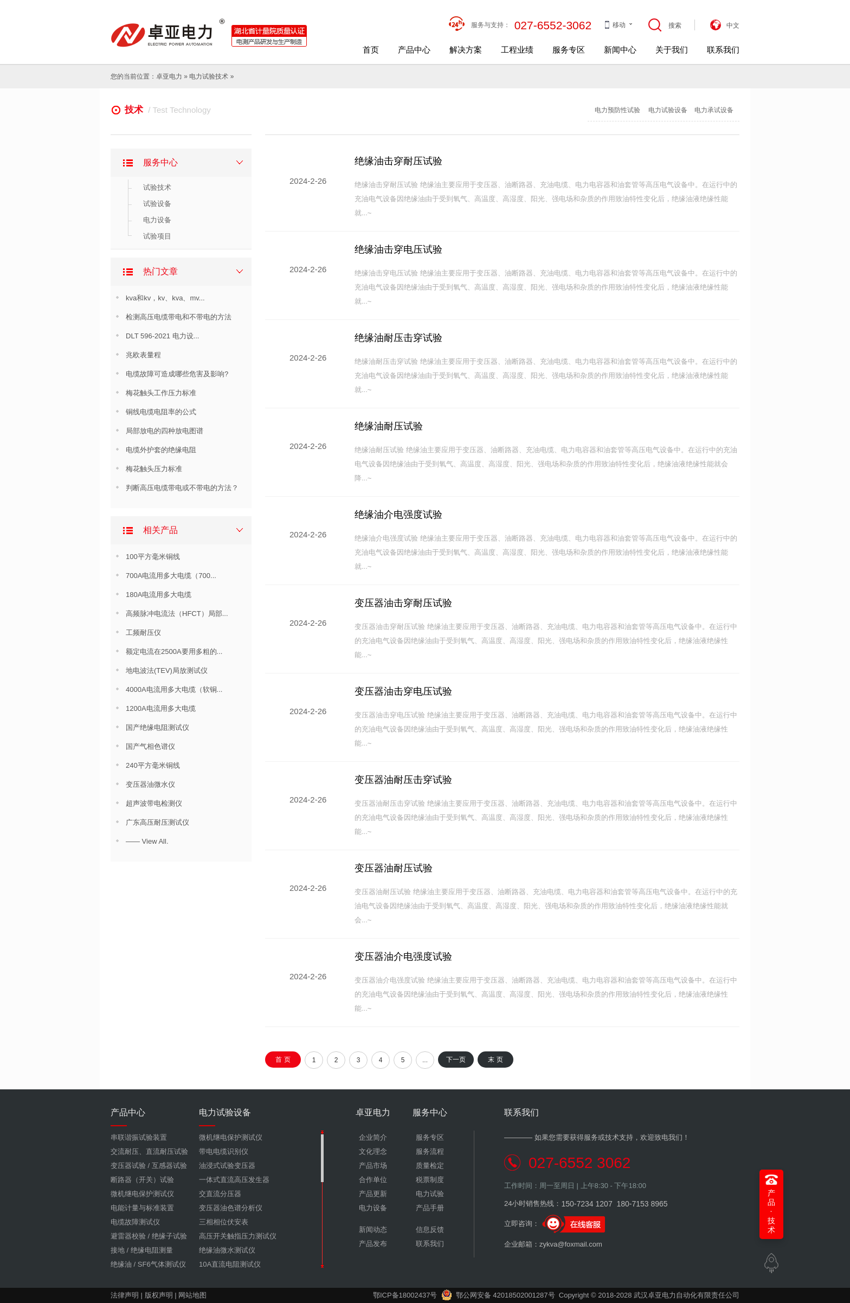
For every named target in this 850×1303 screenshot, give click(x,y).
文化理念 (373, 1151)
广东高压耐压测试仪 (157, 822)
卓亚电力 (169, 76)
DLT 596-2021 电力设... (162, 336)
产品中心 (414, 49)
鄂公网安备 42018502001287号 (498, 1295)
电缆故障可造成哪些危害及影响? (177, 374)
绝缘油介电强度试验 (398, 514)
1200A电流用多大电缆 (161, 708)
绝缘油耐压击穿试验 (398, 337)
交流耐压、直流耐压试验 (149, 1151)
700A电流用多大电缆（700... (171, 576)
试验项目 (157, 236)
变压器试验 (128, 1165)
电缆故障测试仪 (135, 1222)
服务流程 (430, 1151)
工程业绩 (517, 49)
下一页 (456, 1059)
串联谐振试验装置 (139, 1137)
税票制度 (430, 1180)
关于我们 (671, 49)
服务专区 (568, 49)
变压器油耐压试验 (394, 868)
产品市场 (373, 1165)
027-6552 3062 (579, 1162)
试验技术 (157, 187)
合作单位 (373, 1180)
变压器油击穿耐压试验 (403, 603)
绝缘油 (121, 1264)
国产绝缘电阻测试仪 (157, 727)
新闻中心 (620, 49)
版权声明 (159, 1295)
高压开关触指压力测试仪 (237, 1236)
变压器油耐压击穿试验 (403, 779)
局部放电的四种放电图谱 (164, 431)
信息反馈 (430, 1229)
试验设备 (157, 204)
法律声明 (125, 1295)
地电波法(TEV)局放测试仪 (167, 670)
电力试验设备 (667, 110)
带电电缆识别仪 (223, 1151)
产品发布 (373, 1244)
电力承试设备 (713, 110)
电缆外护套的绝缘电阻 (161, 450)
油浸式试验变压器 (227, 1165)
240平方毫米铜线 (153, 765)
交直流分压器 (220, 1194)
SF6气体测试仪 (162, 1264)
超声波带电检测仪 (154, 803)
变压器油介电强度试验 (403, 956)
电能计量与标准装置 (142, 1208)
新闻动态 (373, 1229)
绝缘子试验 (169, 1236)
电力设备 (157, 220)
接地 (118, 1250)
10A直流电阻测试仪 (230, 1264)
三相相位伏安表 (223, 1222)
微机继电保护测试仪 (142, 1194)
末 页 (495, 1059)
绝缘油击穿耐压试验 (398, 161)
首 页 (282, 1059)
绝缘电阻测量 (152, 1250)
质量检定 (430, 1165)
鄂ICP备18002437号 (405, 1295)
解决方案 (465, 49)
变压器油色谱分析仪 (230, 1208)
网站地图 (192, 1295)
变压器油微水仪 (150, 784)
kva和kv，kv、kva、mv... (165, 298)
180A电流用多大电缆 (158, 594)
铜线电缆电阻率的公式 (161, 412)
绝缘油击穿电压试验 (398, 249)
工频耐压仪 (143, 632)
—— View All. (147, 841)
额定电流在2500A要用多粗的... (174, 651)
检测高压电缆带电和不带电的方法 (178, 317)
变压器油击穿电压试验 (403, 691)
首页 (371, 49)
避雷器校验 (128, 1236)
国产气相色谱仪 (150, 746)
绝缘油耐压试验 (389, 426)
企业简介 (373, 1137)
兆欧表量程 (143, 355)
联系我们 (723, 49)
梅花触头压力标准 (154, 469)
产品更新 (373, 1194)
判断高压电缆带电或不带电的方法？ (182, 488)
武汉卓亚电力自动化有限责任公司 (686, 1295)
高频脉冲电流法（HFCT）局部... (177, 613)
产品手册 (430, 1208)
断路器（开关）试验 (142, 1180)
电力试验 (202, 76)
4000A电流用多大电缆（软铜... (174, 689)
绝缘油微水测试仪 (227, 1250)
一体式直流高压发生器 (234, 1180)
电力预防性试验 (617, 110)
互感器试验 (169, 1165)
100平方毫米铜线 (153, 557)
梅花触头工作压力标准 (161, 393)
